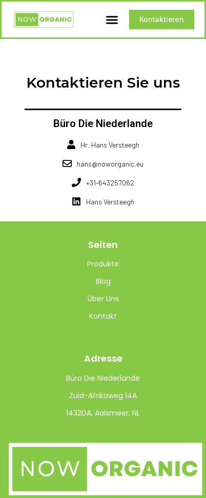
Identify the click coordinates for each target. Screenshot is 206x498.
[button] (112, 19)
